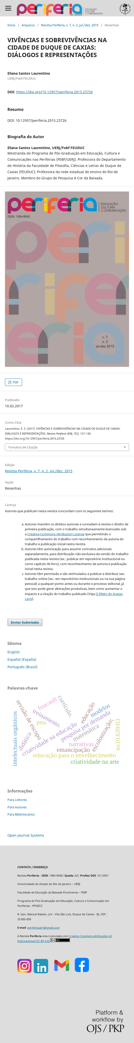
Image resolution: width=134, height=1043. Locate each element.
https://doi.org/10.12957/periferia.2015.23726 (54, 92)
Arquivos (28, 25)
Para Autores (17, 807)
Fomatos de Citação (23, 447)
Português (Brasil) (22, 666)
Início (11, 25)
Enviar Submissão (25, 622)
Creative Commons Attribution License (55, 534)
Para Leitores (17, 799)
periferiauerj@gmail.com (43, 927)
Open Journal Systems (25, 835)
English (13, 652)
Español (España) (21, 659)
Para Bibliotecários (21, 814)
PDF (15, 382)
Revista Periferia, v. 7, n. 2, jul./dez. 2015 (70, 25)
